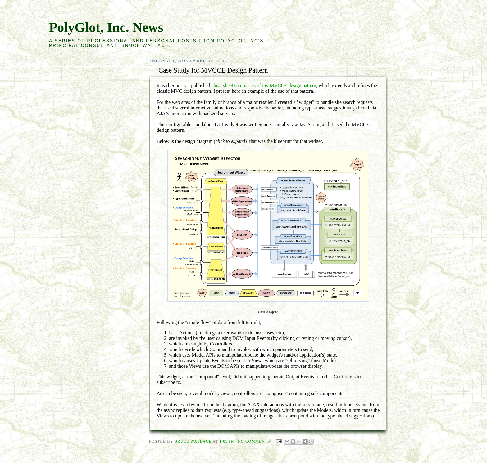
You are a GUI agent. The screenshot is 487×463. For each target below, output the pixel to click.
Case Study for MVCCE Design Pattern (213, 70)
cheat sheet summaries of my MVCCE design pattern (264, 85)
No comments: (255, 441)
